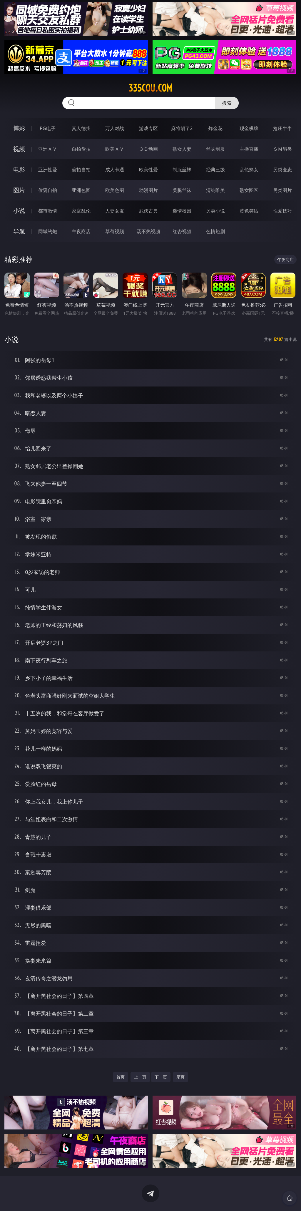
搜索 (227, 103)
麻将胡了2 (182, 128)
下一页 (161, 1077)
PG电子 (47, 128)
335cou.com (150, 88)
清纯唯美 (215, 190)
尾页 (180, 1077)
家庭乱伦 (81, 211)
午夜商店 (81, 231)
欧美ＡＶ (114, 149)
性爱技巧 (282, 211)
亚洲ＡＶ (47, 149)
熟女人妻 (182, 149)
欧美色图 (114, 190)
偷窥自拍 (47, 190)
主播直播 (249, 149)
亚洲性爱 (47, 169)
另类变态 (282, 169)
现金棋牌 (249, 128)
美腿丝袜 (182, 190)
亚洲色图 (81, 190)
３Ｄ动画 (148, 149)
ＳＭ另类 (282, 149)
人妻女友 (114, 211)
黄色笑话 (249, 211)
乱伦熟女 (249, 169)
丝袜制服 (215, 149)
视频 (19, 149)
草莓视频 (114, 231)
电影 (19, 169)
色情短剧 (215, 231)
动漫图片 (148, 190)
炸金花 (215, 128)
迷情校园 (182, 211)
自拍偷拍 (81, 149)
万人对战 (114, 128)
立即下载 (191, 1198)
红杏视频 (182, 231)
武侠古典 (148, 211)
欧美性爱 (148, 169)
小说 (19, 211)
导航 (19, 231)
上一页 (140, 1077)
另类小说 (215, 211)
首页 (120, 1077)
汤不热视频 (148, 231)
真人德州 (81, 128)
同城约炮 (47, 231)
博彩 (19, 128)
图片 (19, 190)
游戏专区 (148, 128)
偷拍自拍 (81, 169)
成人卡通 (114, 169)
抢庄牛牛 (282, 128)
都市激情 (47, 211)
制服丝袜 (182, 169)
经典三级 (215, 169)
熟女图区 (249, 190)
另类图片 (282, 190)
